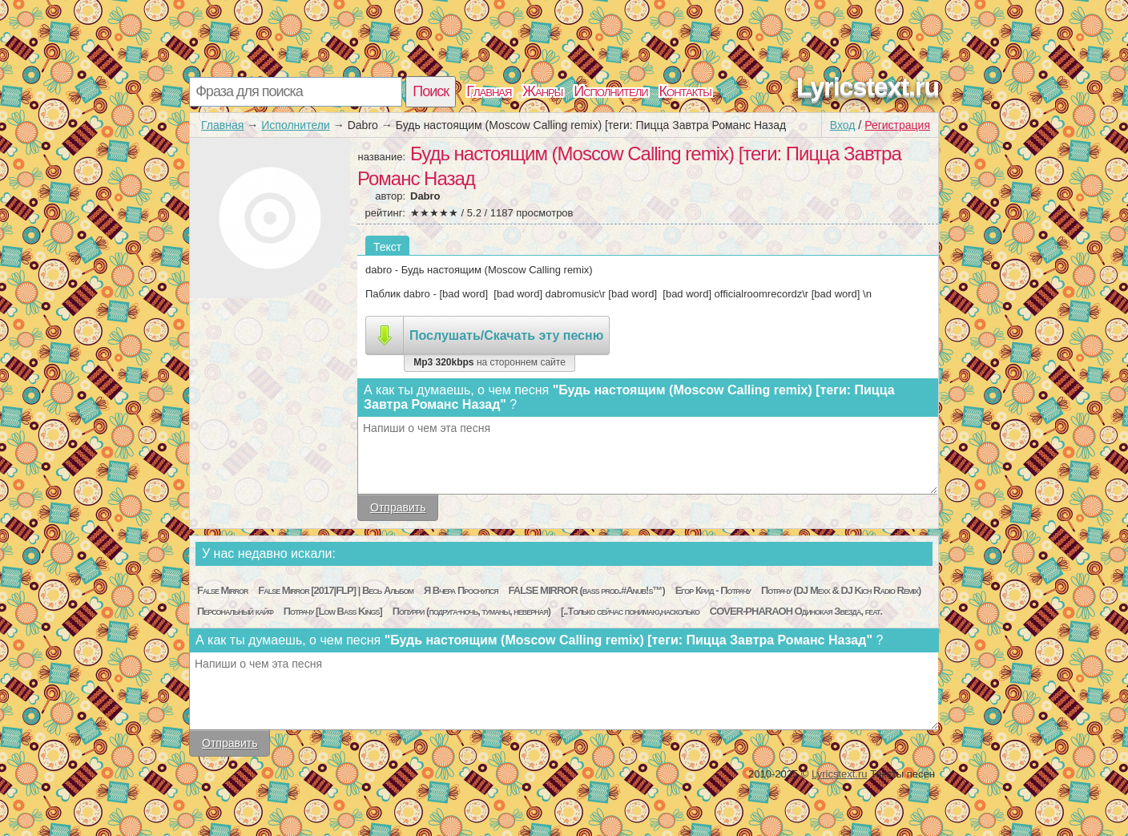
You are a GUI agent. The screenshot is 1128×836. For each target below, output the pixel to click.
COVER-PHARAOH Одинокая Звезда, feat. (796, 611)
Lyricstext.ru (867, 86)
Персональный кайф (235, 611)
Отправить (397, 507)
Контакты (685, 91)
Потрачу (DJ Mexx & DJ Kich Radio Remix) (841, 590)
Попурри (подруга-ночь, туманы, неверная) (471, 611)
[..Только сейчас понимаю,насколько (630, 611)
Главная (488, 91)
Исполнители (610, 91)
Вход (843, 125)
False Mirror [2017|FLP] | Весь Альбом (335, 590)
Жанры (542, 91)
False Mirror (222, 590)
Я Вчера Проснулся (461, 590)
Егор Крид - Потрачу (713, 590)
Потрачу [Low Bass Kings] (333, 611)
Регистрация (897, 125)
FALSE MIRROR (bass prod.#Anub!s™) (587, 590)
